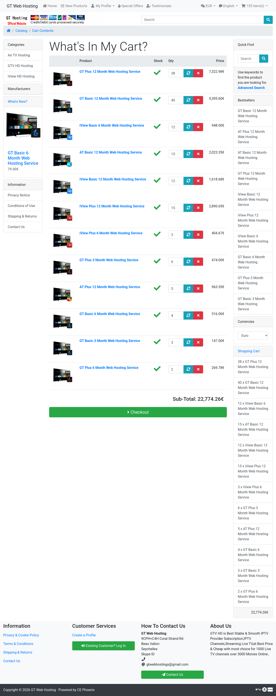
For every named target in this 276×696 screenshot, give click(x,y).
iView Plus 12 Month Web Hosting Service (112, 206)
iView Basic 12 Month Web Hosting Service (113, 179)
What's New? (17, 101)
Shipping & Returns (22, 216)
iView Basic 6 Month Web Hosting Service (112, 125)
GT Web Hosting (22, 6)
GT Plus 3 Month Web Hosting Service (109, 260)
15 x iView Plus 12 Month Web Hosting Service (253, 471)
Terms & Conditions (18, 644)
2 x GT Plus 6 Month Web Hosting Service (253, 596)
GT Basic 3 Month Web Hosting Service (110, 341)
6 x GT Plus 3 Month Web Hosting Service (253, 513)
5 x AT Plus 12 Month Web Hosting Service (253, 534)
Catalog (21, 31)
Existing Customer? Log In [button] (103, 646)
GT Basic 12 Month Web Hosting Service (111, 98)
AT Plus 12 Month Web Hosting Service (110, 287)
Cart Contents (42, 31)
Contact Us (16, 227)
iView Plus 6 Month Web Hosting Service (111, 233)
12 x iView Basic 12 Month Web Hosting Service (253, 450)
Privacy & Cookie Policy (21, 635)
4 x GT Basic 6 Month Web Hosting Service (253, 555)
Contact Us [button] (172, 675)
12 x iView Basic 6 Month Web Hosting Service (253, 408)
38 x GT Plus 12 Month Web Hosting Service (253, 367)
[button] (102, 6)
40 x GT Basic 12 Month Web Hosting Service (253, 388)
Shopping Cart (249, 351)
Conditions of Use (21, 206)
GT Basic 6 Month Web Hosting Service (110, 314)
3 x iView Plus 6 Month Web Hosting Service (253, 492)
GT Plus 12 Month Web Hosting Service (110, 72)
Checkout (138, 412)
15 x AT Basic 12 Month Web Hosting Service (253, 429)
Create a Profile (84, 635)
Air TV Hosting (19, 55)
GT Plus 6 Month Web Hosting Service (109, 368)
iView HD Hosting (21, 76)
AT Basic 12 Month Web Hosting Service (111, 152)
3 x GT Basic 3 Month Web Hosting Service (253, 576)
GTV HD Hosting (20, 66)
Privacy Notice (19, 195)
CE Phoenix (86, 690)
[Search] (202, 20)
